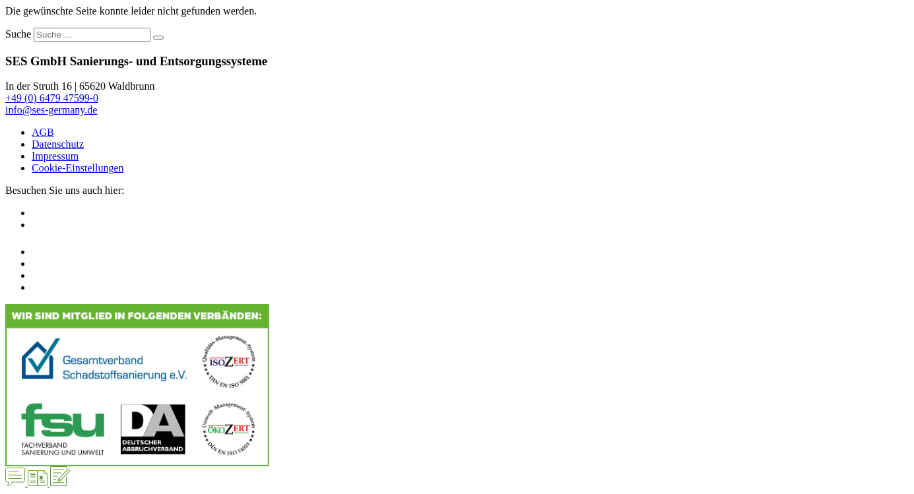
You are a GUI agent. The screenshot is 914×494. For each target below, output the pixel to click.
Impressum (55, 156)
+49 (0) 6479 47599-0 (51, 98)
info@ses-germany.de (51, 109)
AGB (43, 132)
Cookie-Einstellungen (78, 167)
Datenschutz (58, 144)
